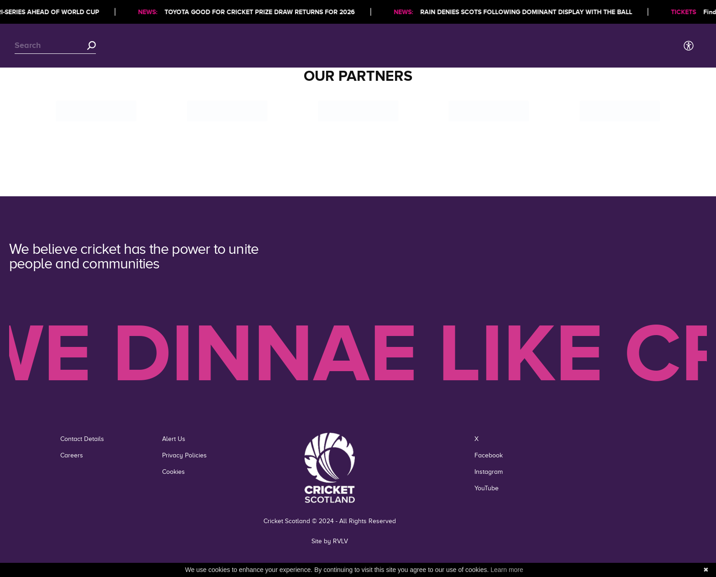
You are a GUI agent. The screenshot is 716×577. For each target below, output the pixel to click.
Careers (71, 455)
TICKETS (685, 12)
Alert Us (173, 438)
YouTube (486, 488)
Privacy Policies (184, 455)
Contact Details (82, 438)
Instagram (488, 471)
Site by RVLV (329, 541)
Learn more (506, 569)
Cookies (173, 471)
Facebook (488, 455)
